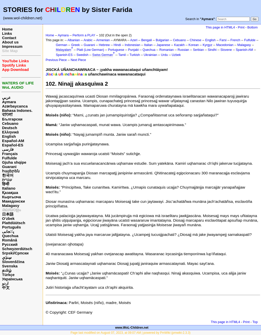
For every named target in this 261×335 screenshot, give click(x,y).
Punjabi (133, 50)
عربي (6, 97)
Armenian (103, 40)
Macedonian (224, 45)
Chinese (195, 40)
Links (7, 33)
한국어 (8, 175)
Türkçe (8, 274)
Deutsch (9, 128)
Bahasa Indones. (17, 110)
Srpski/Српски (15, 253)
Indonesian (132, 45)
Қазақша (10, 192)
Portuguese (116, 50)
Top (255, 322)
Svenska (10, 266)
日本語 (8, 214)
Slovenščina (13, 262)
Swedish (82, 55)
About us (10, 42)
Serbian (198, 50)
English (9, 136)
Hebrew (104, 45)
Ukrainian (150, 55)
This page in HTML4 (220, 27)
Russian (183, 50)
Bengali (146, 40)
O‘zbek (8, 218)
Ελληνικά (10, 132)
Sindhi (212, 50)
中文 (6, 287)
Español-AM (13, 141)
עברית (7, 179)
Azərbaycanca (15, 106)
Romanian (166, 50)
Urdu (164, 55)
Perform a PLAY (84, 35)
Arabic (88, 40)
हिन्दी (5, 184)
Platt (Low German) (90, 50)
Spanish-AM (244, 50)
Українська (12, 279)
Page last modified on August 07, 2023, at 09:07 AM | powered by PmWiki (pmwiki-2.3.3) (131, 332)
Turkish (134, 55)
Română (9, 240)
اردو (5, 283)
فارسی (8, 149)
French (235, 40)
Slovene (226, 50)
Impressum (12, 46)
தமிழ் (6, 270)
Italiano (9, 188)
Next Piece (78, 60)
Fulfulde (9, 158)
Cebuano (10, 123)
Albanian (74, 40)
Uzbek (176, 55)
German (61, 45)
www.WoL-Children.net (132, 327)
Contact (9, 38)
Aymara (9, 102)
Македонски (13, 201)
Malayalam (63, 50)
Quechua (10, 236)
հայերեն (11, 171)
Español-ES (12, 145)
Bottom (252, 27)
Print (241, 27)
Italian (148, 45)
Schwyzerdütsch (17, 249)
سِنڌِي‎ (7, 257)
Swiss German (102, 55)
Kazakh (179, 45)
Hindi (117, 45)
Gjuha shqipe (14, 162)
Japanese (163, 45)
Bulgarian (162, 40)
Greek (75, 45)
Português (11, 227)
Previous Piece (56, 60)
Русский (10, 244)
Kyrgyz (207, 45)
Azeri (133, 40)
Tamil (122, 55)
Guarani (9, 166)
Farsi (223, 40)
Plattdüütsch (13, 223)
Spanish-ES (64, 55)
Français (10, 153)
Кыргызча (11, 197)
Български (12, 119)
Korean (194, 45)
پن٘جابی (8, 231)
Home (7, 29)
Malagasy (10, 205)
